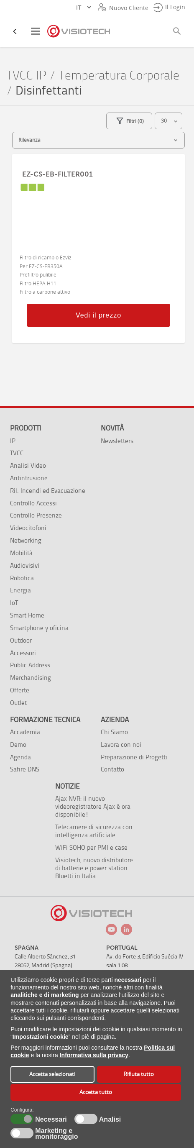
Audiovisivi (24, 565)
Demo (18, 744)
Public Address (30, 665)
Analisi (109, 1119)
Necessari (49, 1119)
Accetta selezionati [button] (52, 1074)
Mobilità (21, 553)
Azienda (115, 719)
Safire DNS (24, 769)
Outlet (18, 703)
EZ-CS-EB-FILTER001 (57, 174)
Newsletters (117, 441)
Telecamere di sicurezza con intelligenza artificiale (94, 831)
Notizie (67, 786)
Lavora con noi (121, 744)
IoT (14, 603)
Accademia (25, 732)
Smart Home (27, 615)
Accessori (23, 653)
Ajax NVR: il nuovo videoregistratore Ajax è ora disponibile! (92, 806)
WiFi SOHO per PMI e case (91, 847)
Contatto (112, 769)
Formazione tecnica (45, 719)
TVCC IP (26, 75)
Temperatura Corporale (119, 75)
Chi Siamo (114, 732)
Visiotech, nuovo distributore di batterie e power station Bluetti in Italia (94, 868)
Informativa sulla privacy (94, 1055)
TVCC (16, 453)
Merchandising (30, 678)
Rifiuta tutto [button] (139, 1074)
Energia (20, 590)
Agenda (20, 757)
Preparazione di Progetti (134, 757)
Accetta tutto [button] (95, 1092)
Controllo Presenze (36, 515)
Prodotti (25, 428)
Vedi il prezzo (98, 315)
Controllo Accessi (33, 503)
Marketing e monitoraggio (56, 1134)
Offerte (19, 690)
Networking (25, 540)
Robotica (22, 578)
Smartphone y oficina (39, 628)
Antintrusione (29, 478)
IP (12, 441)
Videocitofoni (28, 528)
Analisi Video (28, 465)
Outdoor (21, 640)
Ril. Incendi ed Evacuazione (47, 491)
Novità (112, 428)
